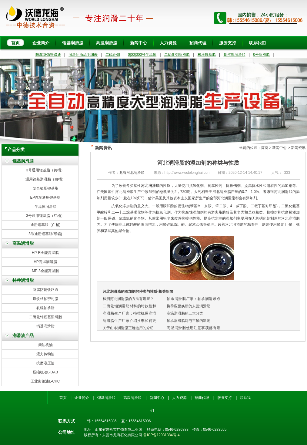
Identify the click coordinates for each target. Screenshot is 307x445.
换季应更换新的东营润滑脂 (188, 306)
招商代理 (197, 42)
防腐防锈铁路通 (48, 54)
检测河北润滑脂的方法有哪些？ (128, 299)
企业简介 (40, 42)
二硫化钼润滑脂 (177, 54)
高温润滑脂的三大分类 (185, 313)
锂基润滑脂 (72, 42)
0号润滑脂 (261, 54)
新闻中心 (138, 42)
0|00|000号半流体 (142, 54)
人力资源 (168, 42)
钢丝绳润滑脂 (234, 54)
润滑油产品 (23, 335)
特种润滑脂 (23, 280)
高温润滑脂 (106, 42)
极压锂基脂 (207, 54)
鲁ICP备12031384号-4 (161, 435)
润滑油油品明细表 (83, 54)
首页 (15, 42)
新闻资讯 (298, 148)
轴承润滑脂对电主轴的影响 (188, 321)
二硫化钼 (112, 54)
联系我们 (257, 42)
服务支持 (227, 42)
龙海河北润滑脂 (132, 172)
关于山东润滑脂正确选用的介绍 (128, 328)
